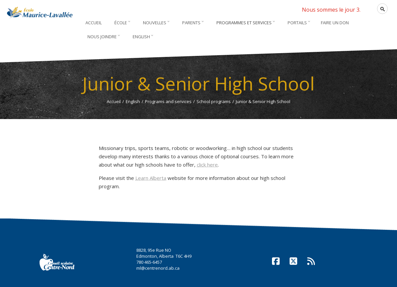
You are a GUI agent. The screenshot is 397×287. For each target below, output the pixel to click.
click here (207, 164)
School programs (214, 101)
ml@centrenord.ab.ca (158, 268)
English (133, 101)
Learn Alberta (150, 178)
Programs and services (168, 101)
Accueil (114, 101)
